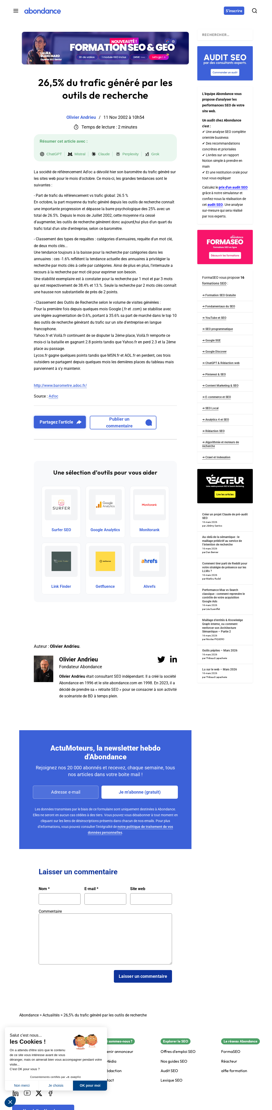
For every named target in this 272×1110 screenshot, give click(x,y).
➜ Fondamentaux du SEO (218, 306)
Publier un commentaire (129, 422)
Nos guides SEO (174, 1061)
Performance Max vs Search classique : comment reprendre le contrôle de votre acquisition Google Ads (223, 595)
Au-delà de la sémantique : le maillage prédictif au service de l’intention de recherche (222, 540)
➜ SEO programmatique (217, 329)
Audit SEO (169, 1070)
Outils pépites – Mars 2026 (219, 650)
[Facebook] (50, 1093)
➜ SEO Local (210, 408)
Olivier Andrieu (78, 659)
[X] (39, 1093)
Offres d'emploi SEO (178, 1051)
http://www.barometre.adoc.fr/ (60, 385)
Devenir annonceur (116, 1051)
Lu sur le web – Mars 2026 (219, 669)
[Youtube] (27, 1093)
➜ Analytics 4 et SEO (215, 419)
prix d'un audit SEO (233, 187)
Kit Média (108, 1061)
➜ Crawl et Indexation (216, 457)
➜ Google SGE (211, 340)
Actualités (51, 1015)
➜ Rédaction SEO (213, 431)
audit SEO (215, 205)
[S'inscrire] (234, 11)
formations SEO (214, 283)
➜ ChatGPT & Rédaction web (221, 363)
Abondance (29, 1015)
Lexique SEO (171, 1080)
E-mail (91, 889)
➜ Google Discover (214, 351)
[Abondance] (42, 11)
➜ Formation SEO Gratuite (219, 295)
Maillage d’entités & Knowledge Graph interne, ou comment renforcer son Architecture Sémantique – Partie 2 (222, 625)
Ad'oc (53, 396)
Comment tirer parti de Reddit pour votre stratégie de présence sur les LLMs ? (224, 567)
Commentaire (50, 911)
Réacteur (229, 1061)
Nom (44, 889)
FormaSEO (230, 1051)
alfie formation (234, 1070)
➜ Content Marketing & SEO (220, 385)
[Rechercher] (254, 11)
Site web (137, 889)
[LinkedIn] (15, 1093)
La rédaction (111, 1070)
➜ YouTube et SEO (214, 318)
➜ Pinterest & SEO (214, 374)
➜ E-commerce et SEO (216, 397)
